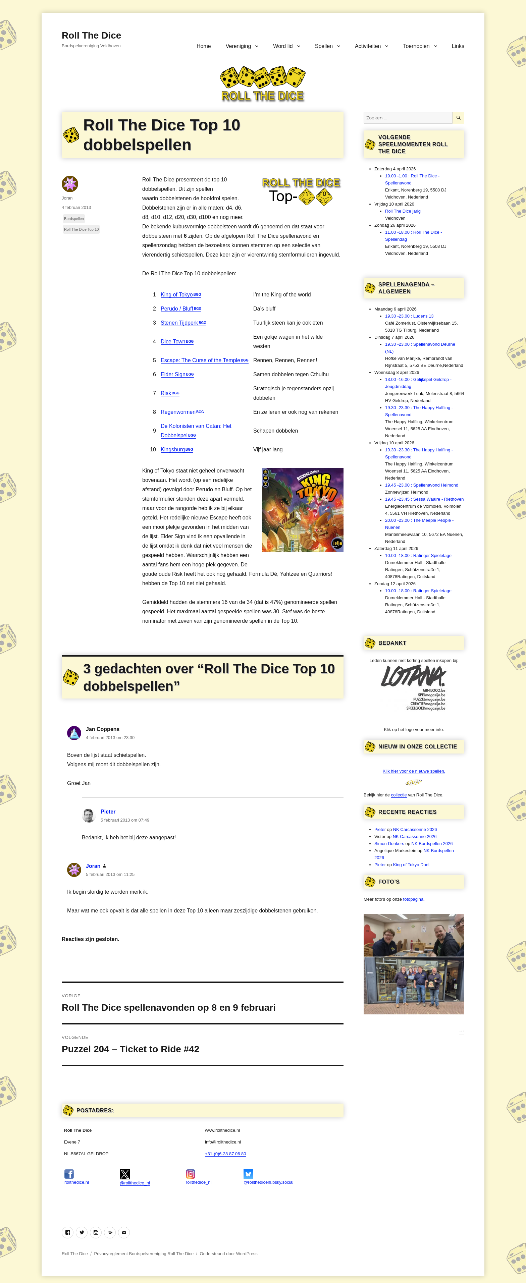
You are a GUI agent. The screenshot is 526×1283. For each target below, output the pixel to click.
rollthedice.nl (76, 1177)
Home (204, 46)
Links (458, 46)
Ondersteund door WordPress (228, 1253)
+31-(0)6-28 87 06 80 (225, 1153)
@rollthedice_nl (135, 1177)
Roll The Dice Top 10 (81, 229)
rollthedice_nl (199, 1177)
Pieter (108, 812)
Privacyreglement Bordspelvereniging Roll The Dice (144, 1253)
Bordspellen (74, 219)
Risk (166, 393)
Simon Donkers (389, 843)
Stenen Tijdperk (179, 323)
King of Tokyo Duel (411, 864)
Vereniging (238, 46)
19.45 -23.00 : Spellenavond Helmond (421, 485)
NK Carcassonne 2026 (415, 829)
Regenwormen (178, 412)
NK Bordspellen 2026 (432, 843)
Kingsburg (173, 449)
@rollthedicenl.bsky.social (269, 1177)
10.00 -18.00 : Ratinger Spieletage (418, 555)
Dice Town (173, 341)
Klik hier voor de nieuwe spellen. (414, 771)
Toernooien (416, 46)
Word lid (283, 46)
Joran (67, 198)
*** (461, 1032)
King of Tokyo (177, 294)
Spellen (324, 46)
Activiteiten (368, 46)
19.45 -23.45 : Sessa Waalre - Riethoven (424, 499)
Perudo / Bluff (177, 309)
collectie (399, 794)
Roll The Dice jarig (403, 211)
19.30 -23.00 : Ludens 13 (409, 316)
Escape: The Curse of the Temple (200, 360)
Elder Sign (173, 374)
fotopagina (413, 899)
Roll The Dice (91, 35)
